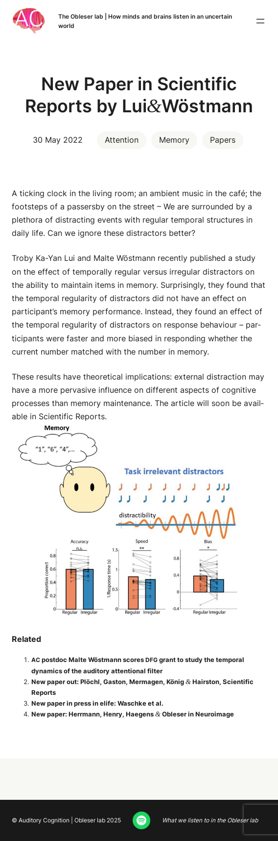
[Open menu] (260, 21)
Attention (122, 140)
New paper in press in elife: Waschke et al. (97, 703)
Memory (174, 140)
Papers (222, 140)
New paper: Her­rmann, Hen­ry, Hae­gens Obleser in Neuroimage (132, 714)
